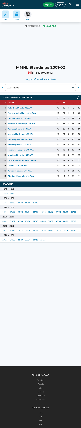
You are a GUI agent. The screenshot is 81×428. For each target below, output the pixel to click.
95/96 (43, 212)
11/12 (12, 230)
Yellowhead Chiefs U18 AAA (20, 107)
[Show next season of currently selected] (78, 87)
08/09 (65, 221)
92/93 (20, 212)
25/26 (43, 239)
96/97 (50, 212)
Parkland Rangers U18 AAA (20, 170)
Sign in (60, 4)
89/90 (35, 202)
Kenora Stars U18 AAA (17, 165)
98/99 (65, 212)
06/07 (50, 221)
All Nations (40, 399)
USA (40, 388)
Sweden (40, 380)
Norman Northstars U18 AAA (20, 134)
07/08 (58, 221)
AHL (40, 424)
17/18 (58, 230)
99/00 (73, 212)
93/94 (27, 212)
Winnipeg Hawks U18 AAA (19, 144)
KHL (40, 416)
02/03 (20, 221)
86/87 (12, 202)
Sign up (48, 4)
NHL (40, 412)
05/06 (43, 221)
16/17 (50, 230)
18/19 (65, 230)
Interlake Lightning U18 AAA (20, 155)
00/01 (5, 221)
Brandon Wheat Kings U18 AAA (21, 123)
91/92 (12, 212)
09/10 (73, 221)
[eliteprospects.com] (8, 4)
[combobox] (7, 87)
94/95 (35, 212)
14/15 (35, 230)
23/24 (27, 239)
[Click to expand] (78, 97)
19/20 (73, 230)
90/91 (5, 212)
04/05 (35, 221)
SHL (40, 420)
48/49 (5, 193)
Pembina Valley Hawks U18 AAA (22, 113)
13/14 (27, 230)
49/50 (12, 193)
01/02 (12, 221)
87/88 (20, 202)
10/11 (5, 230)
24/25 (35, 239)
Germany (41, 395)
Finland (41, 391)
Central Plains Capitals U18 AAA (22, 160)
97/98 (58, 212)
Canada (41, 384)
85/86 (5, 202)
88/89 (27, 202)
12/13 (20, 230)
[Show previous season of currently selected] (2, 87)
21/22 (12, 239)
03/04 (27, 221)
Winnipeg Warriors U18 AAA (20, 139)
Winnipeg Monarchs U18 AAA (21, 176)
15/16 (43, 230)
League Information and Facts (40, 79)
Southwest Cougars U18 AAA (21, 149)
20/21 (5, 239)
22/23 (20, 239)
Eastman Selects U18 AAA (19, 118)
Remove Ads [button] (49, 26)
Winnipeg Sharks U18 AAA (19, 128)
